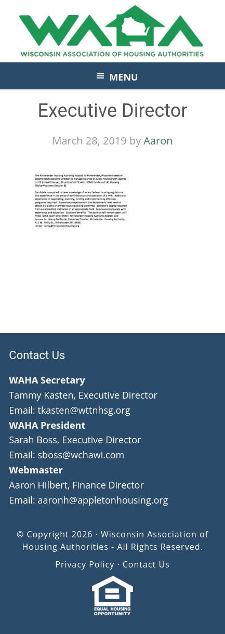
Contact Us (146, 564)
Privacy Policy (84, 564)
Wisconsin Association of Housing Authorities (112, 31)
